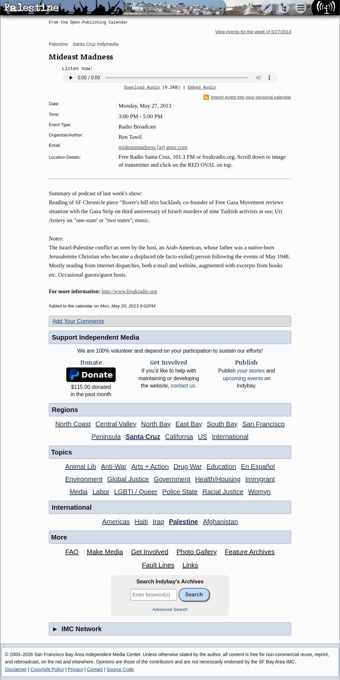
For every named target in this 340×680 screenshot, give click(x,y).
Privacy (75, 669)
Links (190, 565)
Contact (95, 669)
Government (172, 479)
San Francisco (263, 424)
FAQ (72, 551)
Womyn (259, 491)
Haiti (141, 521)
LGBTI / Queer (135, 491)
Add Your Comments (78, 321)
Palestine (58, 44)
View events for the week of (253, 31)
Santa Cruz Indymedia (95, 44)
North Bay (156, 424)
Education (221, 466)
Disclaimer (16, 669)
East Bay (188, 424)
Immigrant (260, 479)
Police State (180, 491)
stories (251, 371)
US (202, 436)
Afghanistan (220, 521)
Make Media (105, 551)
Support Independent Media (95, 337)
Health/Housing (218, 479)
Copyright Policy (47, 669)
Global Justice (128, 479)
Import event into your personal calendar (247, 97)
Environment (83, 479)
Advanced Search (170, 609)
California (179, 436)
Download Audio (142, 88)
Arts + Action (150, 466)
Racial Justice (222, 491)
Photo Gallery (196, 551)
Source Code (120, 669)
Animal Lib (80, 466)
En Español (258, 466)
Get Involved (149, 551)
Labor (100, 491)
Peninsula (106, 436)
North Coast (73, 424)
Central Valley (116, 424)
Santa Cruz (143, 436)
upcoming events (243, 378)
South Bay (222, 424)
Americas (115, 521)
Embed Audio (202, 88)
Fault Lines (158, 565)
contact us (183, 385)
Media (78, 491)
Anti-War (114, 466)
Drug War (188, 466)
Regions (65, 409)
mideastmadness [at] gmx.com (153, 147)
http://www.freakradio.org (129, 291)
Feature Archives (250, 551)
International (230, 436)
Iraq (158, 521)
